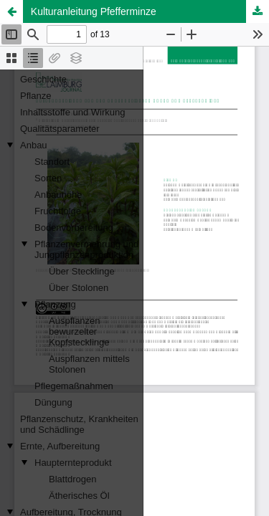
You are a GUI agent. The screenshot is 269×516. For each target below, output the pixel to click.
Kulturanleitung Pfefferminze (93, 11)
